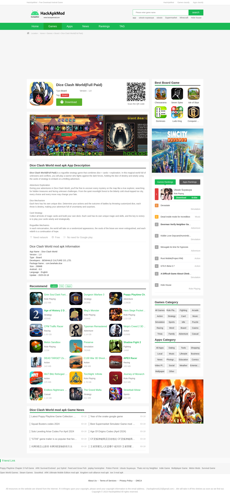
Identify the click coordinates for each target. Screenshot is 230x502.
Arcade (195, 310)
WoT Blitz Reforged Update (56, 374)
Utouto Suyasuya (183, 190)
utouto (159, 17)
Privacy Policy (126, 480)
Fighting (183, 310)
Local (159, 354)
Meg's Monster (91, 310)
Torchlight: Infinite (93, 374)
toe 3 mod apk (116, 472)
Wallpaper (160, 371)
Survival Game (208, 468)
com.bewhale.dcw (54, 263)
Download (68, 102)
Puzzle (195, 322)
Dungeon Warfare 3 (94, 294)
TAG (122, 26)
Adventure (183, 334)
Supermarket (171, 17)
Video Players (160, 365)
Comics (195, 359)
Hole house (196, 17)
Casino (195, 328)
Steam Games (26, 472)
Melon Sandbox (52, 342)
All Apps (160, 348)
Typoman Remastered (95, 326)
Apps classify (198, 2)
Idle (183, 322)
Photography (172, 359)
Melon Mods (194, 468)
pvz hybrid (61, 468)
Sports (172, 322)
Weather (183, 365)
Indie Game (164, 468)
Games (52, 26)
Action (160, 316)
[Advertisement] (115, 57)
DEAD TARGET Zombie (56, 358)
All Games (160, 310)
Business (195, 354)
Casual (195, 334)
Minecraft (184, 17)
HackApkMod (168, 2)
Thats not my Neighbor (147, 468)
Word (171, 328)
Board (56, 33)
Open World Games (9, 472)
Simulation (160, 322)
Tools (183, 348)
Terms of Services (108, 480)
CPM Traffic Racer (53, 326)
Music (195, 316)
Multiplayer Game (179, 468)
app (134, 17)
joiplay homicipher (96, 468)
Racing (160, 328)
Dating (172, 348)
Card (183, 316)
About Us (92, 480)
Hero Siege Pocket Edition (135, 310)
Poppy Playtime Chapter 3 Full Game (17, 468)
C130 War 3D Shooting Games (96, 358)
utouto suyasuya (146, 17)
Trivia (159, 334)
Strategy (171, 316)
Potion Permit (112, 468)
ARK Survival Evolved (45, 468)
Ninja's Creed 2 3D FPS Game (135, 326)
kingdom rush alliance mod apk (94, 472)
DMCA (139, 480)
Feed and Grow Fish (77, 468)
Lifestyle (183, 354)
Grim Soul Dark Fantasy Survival (56, 294)
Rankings (104, 26)
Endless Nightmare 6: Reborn (56, 390)
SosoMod (38, 472)
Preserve (88, 342)
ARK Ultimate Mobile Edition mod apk (61, 472)
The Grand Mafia (93, 390)
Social (171, 365)
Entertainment (195, 365)
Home (35, 26)
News (85, 26)
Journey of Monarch (134, 374)
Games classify (183, 2)
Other (171, 371)
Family (172, 334)
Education (183, 359)
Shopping (195, 348)
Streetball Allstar (132, 390)
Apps (70, 26)
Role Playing (172, 310)
